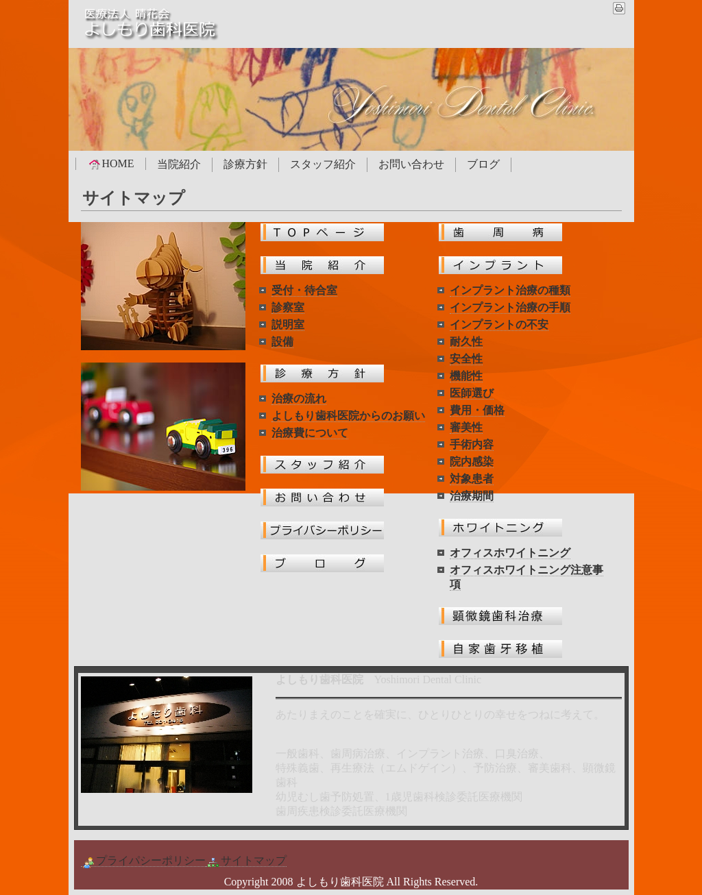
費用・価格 (477, 410)
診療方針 (245, 164)
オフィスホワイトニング (510, 553)
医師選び (472, 393)
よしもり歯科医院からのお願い (348, 415)
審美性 (466, 427)
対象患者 (472, 479)
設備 (282, 341)
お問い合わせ (411, 164)
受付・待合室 (304, 290)
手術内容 (472, 444)
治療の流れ (298, 398)
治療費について (309, 433)
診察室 (287, 307)
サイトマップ (246, 861)
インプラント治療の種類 (510, 290)
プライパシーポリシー (143, 861)
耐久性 (466, 341)
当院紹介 (179, 164)
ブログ (483, 164)
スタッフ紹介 (323, 164)
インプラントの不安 (499, 324)
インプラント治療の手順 (510, 307)
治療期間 (472, 496)
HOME (110, 164)
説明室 (287, 324)
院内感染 (472, 461)
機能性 (466, 376)
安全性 (466, 359)
